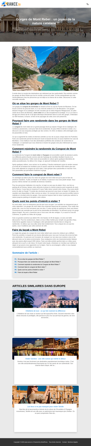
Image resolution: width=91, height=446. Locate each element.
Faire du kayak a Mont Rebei (26, 272)
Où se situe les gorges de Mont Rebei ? (29, 259)
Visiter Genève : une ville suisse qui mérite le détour (45, 359)
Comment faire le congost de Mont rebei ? (30, 267)
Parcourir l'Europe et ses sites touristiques (31, 28)
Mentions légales (73, 442)
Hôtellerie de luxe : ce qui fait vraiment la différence (45, 311)
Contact (64, 442)
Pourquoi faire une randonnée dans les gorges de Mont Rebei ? (38, 262)
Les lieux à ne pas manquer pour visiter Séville (45, 407)
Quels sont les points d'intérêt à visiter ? (30, 270)
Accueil (14, 28)
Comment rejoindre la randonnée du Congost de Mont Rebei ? (37, 264)
